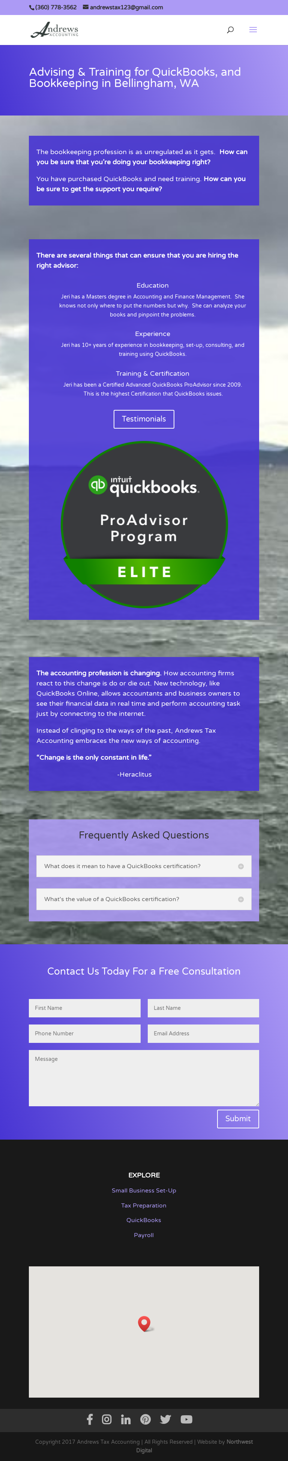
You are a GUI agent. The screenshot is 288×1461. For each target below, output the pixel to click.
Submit (238, 1119)
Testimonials (144, 419)
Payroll (144, 1235)
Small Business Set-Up (144, 1190)
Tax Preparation (143, 1205)
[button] (146, 1324)
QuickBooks (143, 1220)
